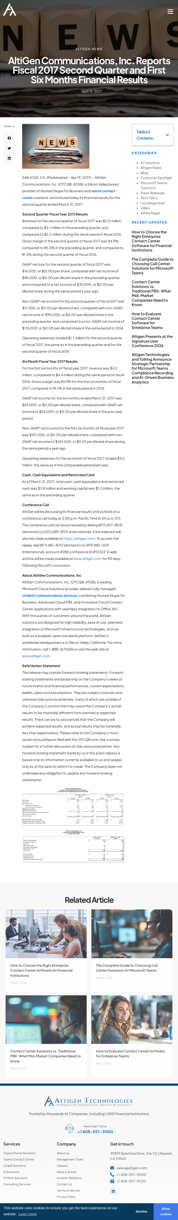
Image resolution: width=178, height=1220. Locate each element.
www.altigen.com (88, 558)
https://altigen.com (79, 538)
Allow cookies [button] (166, 1211)
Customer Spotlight (157, 177)
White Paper (150, 213)
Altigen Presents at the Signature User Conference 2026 (152, 341)
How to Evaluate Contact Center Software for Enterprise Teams (147, 320)
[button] (170, 11)
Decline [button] (141, 1211)
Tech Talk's (149, 198)
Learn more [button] (27, 1214)
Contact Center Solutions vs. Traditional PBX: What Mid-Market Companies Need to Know (151, 293)
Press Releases (153, 193)
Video (145, 208)
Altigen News (89, 49)
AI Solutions (150, 162)
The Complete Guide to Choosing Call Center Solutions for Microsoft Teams (153, 266)
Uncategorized (153, 203)
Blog (144, 173)
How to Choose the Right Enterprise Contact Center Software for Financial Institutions (152, 241)
